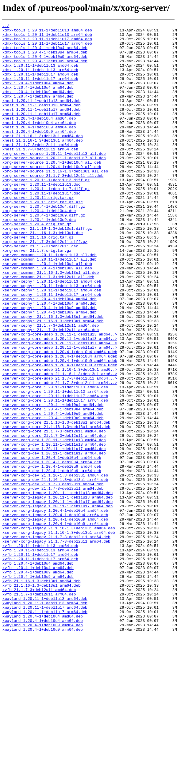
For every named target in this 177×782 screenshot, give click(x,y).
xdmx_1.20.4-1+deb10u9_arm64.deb (38, 111)
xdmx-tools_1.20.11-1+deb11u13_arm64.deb (47, 37)
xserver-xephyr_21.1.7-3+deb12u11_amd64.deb (50, 386)
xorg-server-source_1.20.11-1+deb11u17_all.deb (54, 185)
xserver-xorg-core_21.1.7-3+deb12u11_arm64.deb (54, 518)
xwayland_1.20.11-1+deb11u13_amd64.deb (44, 713)
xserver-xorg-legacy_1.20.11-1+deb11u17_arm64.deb (57, 602)
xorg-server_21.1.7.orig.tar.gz (36, 296)
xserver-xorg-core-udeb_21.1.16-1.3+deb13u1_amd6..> (59, 439)
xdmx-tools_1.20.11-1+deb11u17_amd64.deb (47, 42)
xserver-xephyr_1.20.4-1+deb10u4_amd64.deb (49, 354)
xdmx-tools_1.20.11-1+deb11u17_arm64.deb (47, 47)
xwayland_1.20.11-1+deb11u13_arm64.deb (44, 719)
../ (5, 26)
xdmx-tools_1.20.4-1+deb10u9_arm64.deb (44, 68)
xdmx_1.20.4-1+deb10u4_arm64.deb (38, 100)
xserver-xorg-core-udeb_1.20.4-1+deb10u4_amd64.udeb (59, 417)
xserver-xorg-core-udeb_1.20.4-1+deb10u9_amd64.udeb (59, 428)
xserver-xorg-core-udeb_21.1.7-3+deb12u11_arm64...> (59, 454)
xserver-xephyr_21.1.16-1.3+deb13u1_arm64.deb (52, 380)
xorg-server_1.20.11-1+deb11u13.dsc (41, 216)
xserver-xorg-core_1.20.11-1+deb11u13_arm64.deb (55, 465)
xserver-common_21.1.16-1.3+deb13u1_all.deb (50, 322)
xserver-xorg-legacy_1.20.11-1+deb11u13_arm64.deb (57, 592)
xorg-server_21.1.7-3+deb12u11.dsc (40, 290)
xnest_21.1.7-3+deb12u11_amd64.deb (40, 169)
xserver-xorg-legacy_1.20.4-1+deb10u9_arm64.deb (55, 624)
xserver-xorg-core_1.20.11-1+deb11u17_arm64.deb (55, 476)
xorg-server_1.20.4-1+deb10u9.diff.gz (43, 253)
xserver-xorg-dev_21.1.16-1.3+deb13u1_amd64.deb (55, 565)
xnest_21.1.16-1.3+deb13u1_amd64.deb (42, 158)
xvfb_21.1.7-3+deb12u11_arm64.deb (39, 708)
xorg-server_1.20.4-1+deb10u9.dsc (39, 259)
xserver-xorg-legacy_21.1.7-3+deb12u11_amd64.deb (56, 639)
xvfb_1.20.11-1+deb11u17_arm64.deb (40, 666)
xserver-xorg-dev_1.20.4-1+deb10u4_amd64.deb (51, 544)
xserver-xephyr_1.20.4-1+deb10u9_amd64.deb (49, 364)
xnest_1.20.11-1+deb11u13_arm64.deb (41, 121)
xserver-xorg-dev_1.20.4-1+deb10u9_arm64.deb (51, 560)
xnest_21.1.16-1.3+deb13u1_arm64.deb (42, 164)
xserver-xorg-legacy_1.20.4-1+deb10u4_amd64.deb (55, 608)
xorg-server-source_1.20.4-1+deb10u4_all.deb (51, 190)
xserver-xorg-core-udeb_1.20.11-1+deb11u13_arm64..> (59, 402)
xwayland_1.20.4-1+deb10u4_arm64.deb (42, 740)
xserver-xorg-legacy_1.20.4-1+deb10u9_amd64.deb (55, 618)
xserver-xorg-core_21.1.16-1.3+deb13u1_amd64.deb (56, 502)
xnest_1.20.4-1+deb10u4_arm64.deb (39, 142)
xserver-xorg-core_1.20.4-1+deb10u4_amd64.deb (52, 481)
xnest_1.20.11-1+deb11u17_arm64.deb (41, 132)
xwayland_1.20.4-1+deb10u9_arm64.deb (42, 751)
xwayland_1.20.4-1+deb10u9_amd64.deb (42, 745)
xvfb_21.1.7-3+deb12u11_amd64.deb (39, 703)
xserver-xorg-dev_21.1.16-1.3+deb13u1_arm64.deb (55, 571)
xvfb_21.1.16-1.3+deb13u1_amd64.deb (41, 692)
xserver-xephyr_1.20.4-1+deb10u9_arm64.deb (49, 370)
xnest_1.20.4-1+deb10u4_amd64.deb (39, 137)
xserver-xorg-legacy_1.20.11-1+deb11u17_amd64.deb (57, 597)
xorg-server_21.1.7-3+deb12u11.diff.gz (44, 285)
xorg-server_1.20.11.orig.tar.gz (38, 232)
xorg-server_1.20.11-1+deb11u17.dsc (41, 227)
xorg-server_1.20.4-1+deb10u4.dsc (39, 248)
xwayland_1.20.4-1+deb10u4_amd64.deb (42, 735)
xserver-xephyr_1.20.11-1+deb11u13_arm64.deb (51, 338)
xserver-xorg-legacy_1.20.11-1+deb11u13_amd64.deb (57, 587)
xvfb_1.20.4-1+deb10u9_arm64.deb (38, 687)
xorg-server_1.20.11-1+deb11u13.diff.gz (46, 211)
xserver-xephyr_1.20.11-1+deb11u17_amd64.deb (51, 343)
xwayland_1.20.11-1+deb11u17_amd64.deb (44, 724)
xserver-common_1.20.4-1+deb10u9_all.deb (47, 317)
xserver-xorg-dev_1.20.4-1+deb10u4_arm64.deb (51, 550)
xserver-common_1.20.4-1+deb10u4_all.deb (47, 312)
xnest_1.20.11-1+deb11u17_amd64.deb (41, 127)
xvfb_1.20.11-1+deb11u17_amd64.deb (40, 661)
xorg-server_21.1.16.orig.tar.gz (38, 280)
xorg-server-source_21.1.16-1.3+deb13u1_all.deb (55, 201)
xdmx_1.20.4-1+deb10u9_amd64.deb (38, 105)
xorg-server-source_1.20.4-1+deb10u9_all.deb (51, 195)
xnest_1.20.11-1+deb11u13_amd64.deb (41, 116)
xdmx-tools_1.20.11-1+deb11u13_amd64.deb (47, 31)
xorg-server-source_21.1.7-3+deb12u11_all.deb (52, 206)
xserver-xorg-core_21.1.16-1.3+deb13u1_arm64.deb (56, 507)
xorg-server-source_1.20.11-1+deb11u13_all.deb (54, 179)
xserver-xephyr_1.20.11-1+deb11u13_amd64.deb (51, 333)
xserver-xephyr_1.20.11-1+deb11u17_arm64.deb (51, 349)
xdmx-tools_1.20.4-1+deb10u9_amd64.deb (44, 63)
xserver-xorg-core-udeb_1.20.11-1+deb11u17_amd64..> (59, 407)
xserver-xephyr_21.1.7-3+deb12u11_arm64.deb (50, 391)
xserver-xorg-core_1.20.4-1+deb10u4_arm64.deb (52, 486)
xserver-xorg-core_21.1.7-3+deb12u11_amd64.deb (54, 513)
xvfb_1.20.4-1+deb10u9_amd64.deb (38, 682)
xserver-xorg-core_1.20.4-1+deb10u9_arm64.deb (52, 497)
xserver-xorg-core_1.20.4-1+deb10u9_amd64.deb (52, 491)
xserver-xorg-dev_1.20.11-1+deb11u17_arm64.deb (54, 539)
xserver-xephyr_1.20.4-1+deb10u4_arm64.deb (49, 359)
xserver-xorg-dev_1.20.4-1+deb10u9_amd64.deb (51, 555)
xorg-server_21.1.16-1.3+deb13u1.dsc (42, 275)
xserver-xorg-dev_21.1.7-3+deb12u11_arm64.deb (52, 581)
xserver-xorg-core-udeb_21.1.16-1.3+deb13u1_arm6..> (59, 444)
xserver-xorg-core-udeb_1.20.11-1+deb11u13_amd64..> (59, 396)
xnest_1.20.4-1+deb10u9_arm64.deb (39, 153)
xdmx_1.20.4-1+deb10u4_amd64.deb (38, 95)
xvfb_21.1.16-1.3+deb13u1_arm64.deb (41, 698)
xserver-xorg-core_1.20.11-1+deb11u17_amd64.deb (55, 470)
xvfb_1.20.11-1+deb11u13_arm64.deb (40, 655)
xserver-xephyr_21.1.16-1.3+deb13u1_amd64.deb (52, 375)
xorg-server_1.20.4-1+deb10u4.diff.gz (43, 243)
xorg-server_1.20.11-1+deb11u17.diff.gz (46, 222)
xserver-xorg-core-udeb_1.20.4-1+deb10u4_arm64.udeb (59, 423)
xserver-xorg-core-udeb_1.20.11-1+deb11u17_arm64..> (59, 412)
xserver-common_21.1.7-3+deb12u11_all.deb (48, 327)
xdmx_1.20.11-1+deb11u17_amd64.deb (40, 84)
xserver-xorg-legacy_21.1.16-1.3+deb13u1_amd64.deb (58, 629)
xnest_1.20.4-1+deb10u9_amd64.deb (39, 148)
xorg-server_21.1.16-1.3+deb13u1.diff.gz (47, 269)
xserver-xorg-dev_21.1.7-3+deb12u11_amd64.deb (52, 576)
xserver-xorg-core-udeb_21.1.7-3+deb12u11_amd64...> (59, 449)
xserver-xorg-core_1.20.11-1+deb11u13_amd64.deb (55, 460)
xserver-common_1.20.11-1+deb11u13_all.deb (49, 301)
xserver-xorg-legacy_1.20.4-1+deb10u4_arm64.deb (55, 613)
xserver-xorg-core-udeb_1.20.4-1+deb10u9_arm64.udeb (59, 433)
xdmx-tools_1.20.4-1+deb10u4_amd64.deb (44, 53)
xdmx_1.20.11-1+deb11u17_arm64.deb (40, 90)
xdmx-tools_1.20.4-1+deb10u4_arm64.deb (44, 58)
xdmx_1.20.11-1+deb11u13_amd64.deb (40, 74)
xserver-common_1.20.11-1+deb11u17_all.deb (49, 306)
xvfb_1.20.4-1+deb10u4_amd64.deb (38, 671)
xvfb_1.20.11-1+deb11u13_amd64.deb (40, 650)
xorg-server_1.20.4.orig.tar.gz (36, 264)
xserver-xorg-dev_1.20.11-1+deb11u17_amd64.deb (54, 534)
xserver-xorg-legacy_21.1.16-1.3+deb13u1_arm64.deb (58, 634)
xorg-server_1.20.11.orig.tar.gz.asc (42, 238)
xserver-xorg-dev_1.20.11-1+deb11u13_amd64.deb (54, 523)
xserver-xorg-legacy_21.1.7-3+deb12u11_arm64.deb (56, 645)
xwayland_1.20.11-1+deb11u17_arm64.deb (44, 729)
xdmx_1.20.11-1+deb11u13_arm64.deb (40, 79)
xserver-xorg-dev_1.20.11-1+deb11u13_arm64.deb (54, 528)
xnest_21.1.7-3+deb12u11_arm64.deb (40, 174)
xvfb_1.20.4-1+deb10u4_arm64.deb (38, 676)
